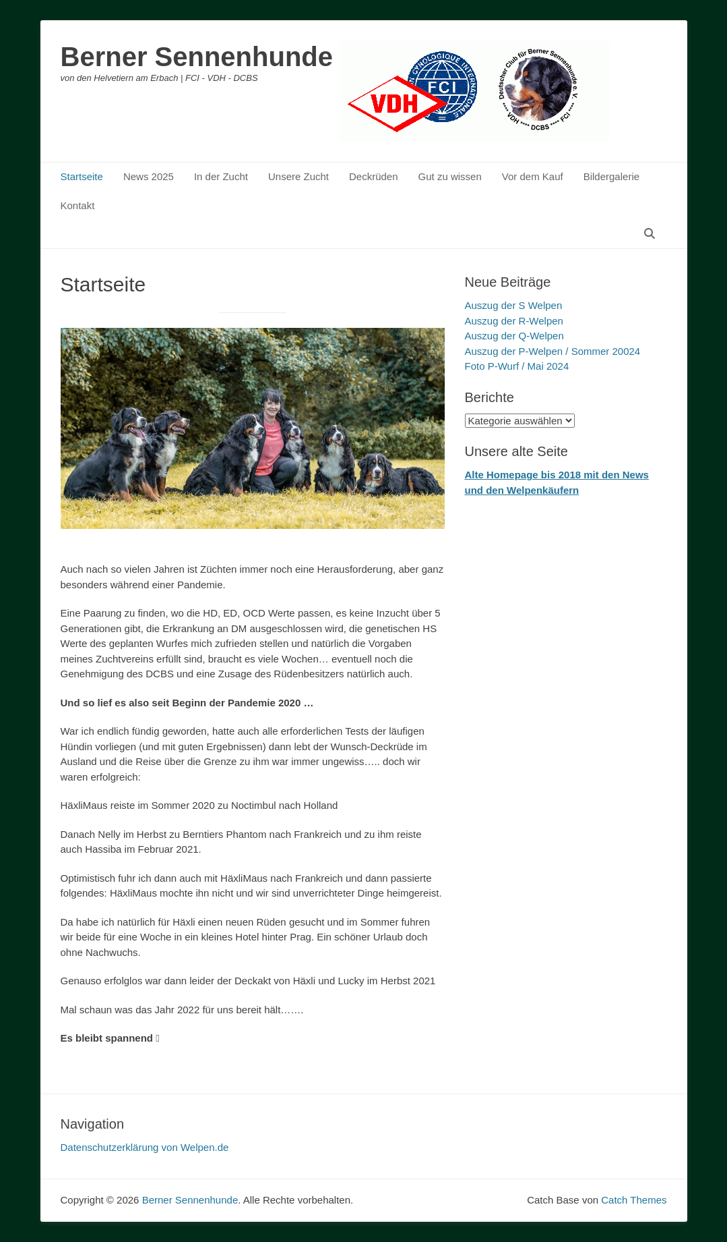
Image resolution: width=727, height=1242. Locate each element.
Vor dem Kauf (532, 176)
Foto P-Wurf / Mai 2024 (517, 366)
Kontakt (78, 205)
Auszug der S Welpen (514, 305)
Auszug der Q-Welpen (514, 335)
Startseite (82, 176)
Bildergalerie (611, 176)
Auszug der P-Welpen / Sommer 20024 (553, 351)
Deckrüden (373, 176)
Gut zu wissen (450, 176)
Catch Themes (633, 1200)
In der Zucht (221, 176)
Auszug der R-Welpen (514, 321)
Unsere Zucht (298, 176)
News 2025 (148, 176)
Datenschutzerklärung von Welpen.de (145, 1147)
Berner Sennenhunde (197, 57)
